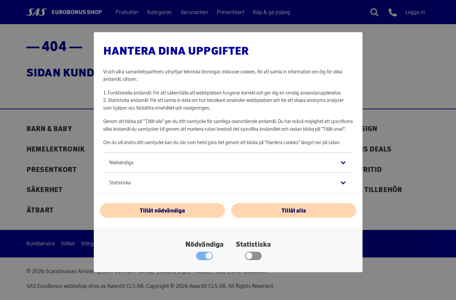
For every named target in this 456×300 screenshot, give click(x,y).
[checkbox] (253, 257)
